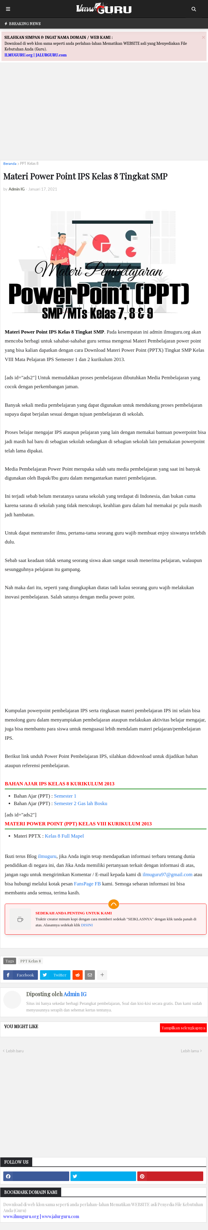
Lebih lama (190, 1050)
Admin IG (75, 994)
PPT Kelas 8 (29, 163)
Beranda (9, 163)
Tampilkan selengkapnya (183, 1027)
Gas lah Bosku (92, 803)
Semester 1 (65, 796)
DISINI (87, 925)
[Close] (203, 37)
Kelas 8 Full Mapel (64, 836)
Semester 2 (65, 803)
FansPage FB (87, 884)
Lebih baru (15, 1050)
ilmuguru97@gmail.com (167, 874)
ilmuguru (47, 856)
